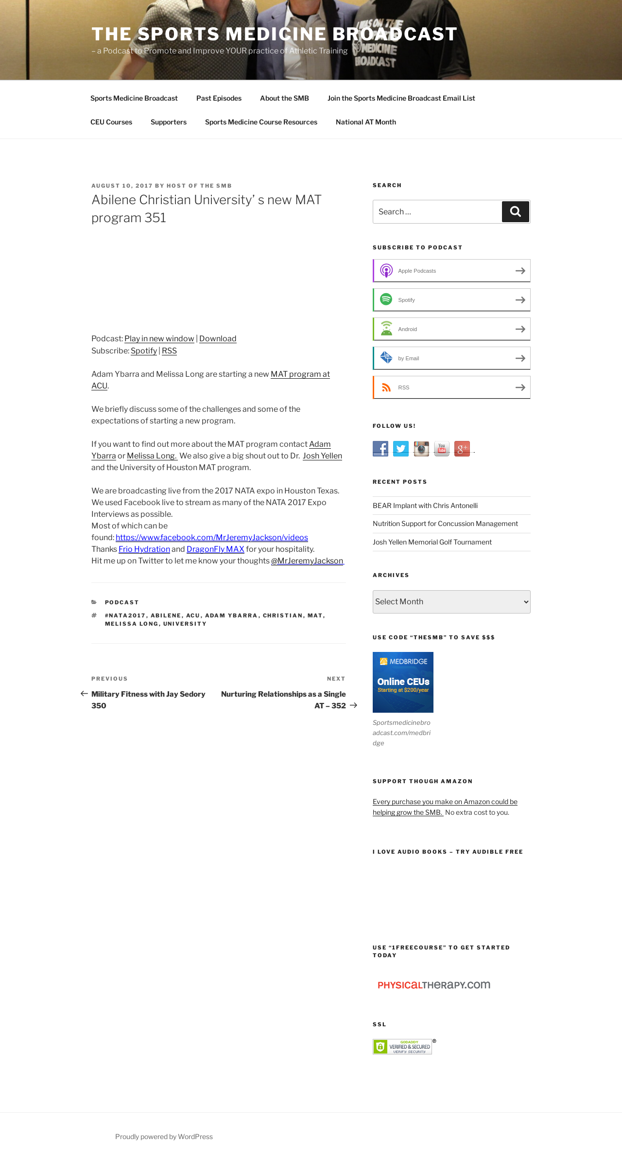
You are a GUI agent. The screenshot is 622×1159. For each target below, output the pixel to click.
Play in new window (159, 338)
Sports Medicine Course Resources (261, 122)
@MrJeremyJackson (307, 560)
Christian (283, 615)
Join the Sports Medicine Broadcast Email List (401, 98)
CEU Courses (111, 122)
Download (218, 338)
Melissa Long (132, 623)
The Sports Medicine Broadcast (275, 34)
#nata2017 (125, 615)
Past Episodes (219, 98)
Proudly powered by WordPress (164, 1136)
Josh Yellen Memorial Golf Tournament (432, 542)
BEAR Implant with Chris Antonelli (425, 505)
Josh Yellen (322, 455)
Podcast (122, 602)
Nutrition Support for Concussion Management (445, 523)
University (185, 623)
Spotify (144, 350)
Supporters (169, 122)
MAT (315, 615)
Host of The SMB (199, 185)
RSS (169, 350)
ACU (193, 615)
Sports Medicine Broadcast (134, 98)
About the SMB (284, 98)
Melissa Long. (152, 455)
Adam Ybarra (232, 615)
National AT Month (366, 122)
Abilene (166, 615)
